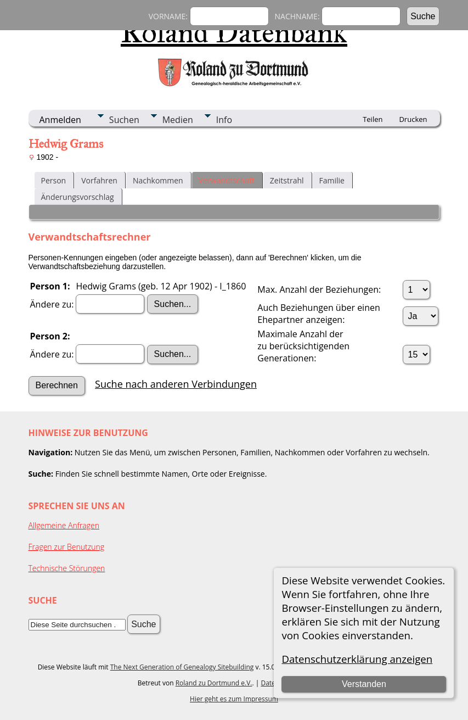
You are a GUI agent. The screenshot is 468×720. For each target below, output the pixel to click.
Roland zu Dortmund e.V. (214, 683)
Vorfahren (99, 180)
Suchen (124, 120)
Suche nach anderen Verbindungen (176, 383)
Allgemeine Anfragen (64, 525)
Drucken (413, 119)
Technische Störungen (67, 568)
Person (53, 180)
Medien (177, 120)
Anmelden (60, 120)
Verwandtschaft (227, 180)
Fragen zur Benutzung (67, 547)
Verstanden (364, 684)
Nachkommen (158, 180)
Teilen (372, 119)
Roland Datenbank (234, 32)
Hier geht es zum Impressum (234, 699)
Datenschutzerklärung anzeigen (356, 659)
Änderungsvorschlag (77, 197)
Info (224, 120)
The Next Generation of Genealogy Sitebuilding (182, 667)
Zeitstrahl (287, 180)
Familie (332, 180)
